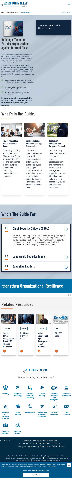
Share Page (66, 12)
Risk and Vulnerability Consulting (30, 392)
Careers (27, 456)
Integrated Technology (18, 391)
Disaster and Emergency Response (42, 410)
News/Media (19, 456)
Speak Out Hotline (22, 458)
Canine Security (42, 391)
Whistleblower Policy (36, 458)
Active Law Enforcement (66, 391)
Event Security (18, 409)
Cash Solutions (66, 409)
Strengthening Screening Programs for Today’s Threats (41, 447)
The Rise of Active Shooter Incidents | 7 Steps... (40, 444)
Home (2, 12)
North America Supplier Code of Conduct (56, 458)
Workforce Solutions (5, 428)
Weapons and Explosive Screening (5, 411)
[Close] (69, 465)
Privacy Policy (45, 456)
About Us (10, 456)
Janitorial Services (18, 428)
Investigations (30, 408)
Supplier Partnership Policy (22, 460)
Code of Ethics (10, 458)
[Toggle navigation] (69, 4)
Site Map (63, 456)
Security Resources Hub (12, 12)
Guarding (5, 390)
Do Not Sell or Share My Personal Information (46, 460)
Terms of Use (55, 456)
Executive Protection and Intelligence (54, 393)
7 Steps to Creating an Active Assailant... (40, 441)
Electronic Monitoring (54, 409)
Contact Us (35, 456)
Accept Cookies (36, 475)
